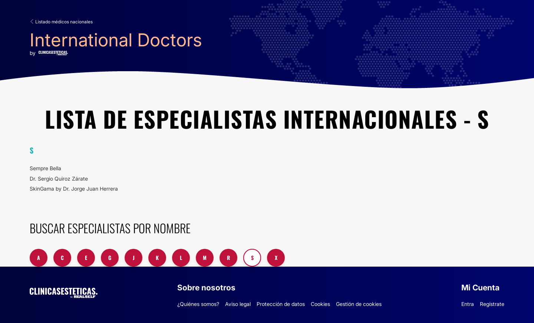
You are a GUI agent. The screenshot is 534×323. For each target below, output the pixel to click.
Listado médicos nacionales (61, 21)
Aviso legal (238, 304)
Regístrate (492, 304)
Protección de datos (281, 304)
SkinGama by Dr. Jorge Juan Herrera (74, 188)
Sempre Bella (45, 168)
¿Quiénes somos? (198, 304)
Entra (467, 304)
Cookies (320, 304)
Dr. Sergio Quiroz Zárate (59, 178)
